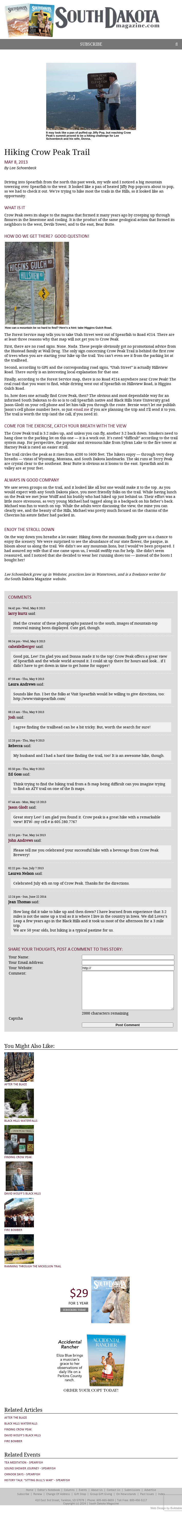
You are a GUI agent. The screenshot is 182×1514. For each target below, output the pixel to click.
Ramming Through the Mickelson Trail (32, 1266)
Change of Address (58, 1494)
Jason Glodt (18, 807)
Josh (11, 717)
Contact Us (113, 1490)
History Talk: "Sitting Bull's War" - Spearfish (37, 1480)
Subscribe (91, 44)
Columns (69, 1490)
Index (161, 1494)
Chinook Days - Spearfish (22, 1474)
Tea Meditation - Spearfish (23, 1462)
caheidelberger (21, 646)
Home (29, 1490)
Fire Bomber (13, 1230)
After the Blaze (15, 1084)
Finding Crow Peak (18, 1157)
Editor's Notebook (48, 1490)
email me (81, 409)
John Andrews (20, 840)
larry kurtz (17, 613)
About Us (97, 1490)
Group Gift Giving (101, 1494)
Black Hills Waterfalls (20, 1120)
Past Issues (147, 1494)
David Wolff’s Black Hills (22, 1193)
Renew (37, 1494)
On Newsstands (126, 1494)
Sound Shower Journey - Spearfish (29, 1468)
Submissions (132, 1490)
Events (83, 1490)
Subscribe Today (74, 1309)
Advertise (150, 1490)
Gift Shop (80, 1494)
